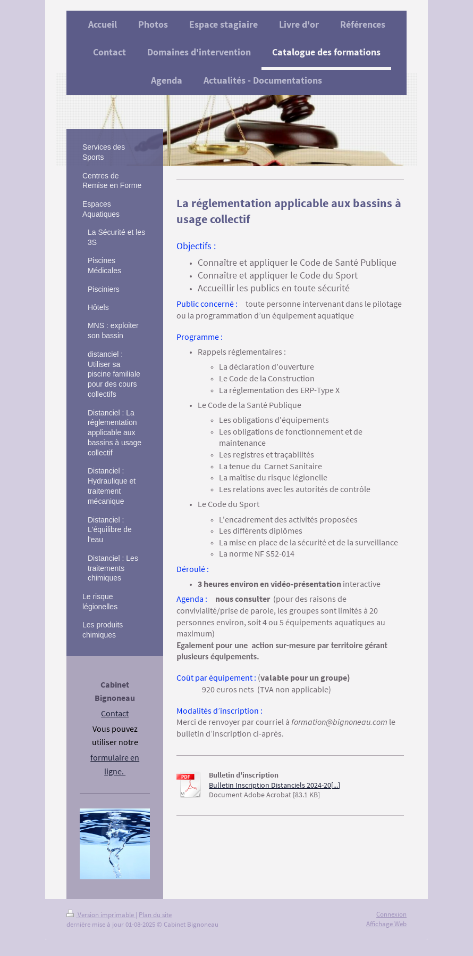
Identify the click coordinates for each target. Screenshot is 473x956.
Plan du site (155, 915)
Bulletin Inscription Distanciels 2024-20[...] (274, 785)
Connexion (391, 914)
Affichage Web (386, 924)
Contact (115, 713)
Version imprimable (101, 915)
